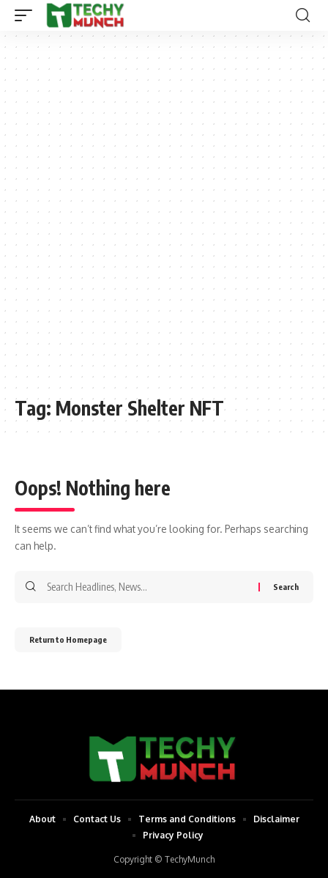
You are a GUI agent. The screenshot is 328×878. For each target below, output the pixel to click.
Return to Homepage (68, 639)
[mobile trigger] (27, 15)
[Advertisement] (164, 220)
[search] (302, 15)
